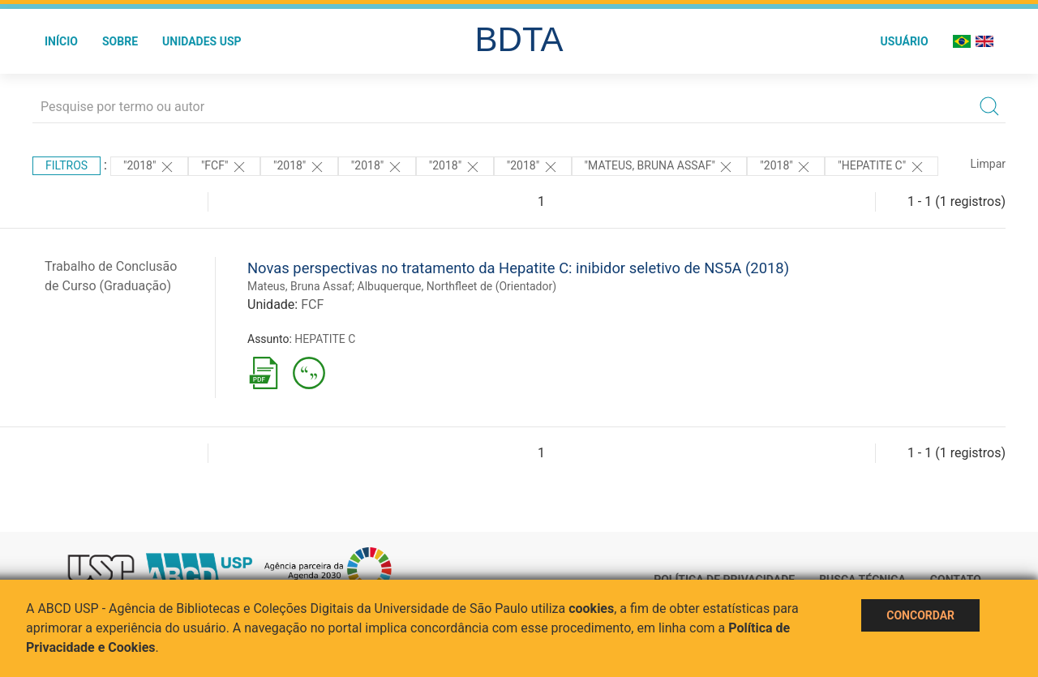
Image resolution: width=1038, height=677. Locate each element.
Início (61, 41)
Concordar (920, 615)
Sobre (120, 41)
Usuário (905, 41)
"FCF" (224, 167)
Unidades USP (202, 41)
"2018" (149, 167)
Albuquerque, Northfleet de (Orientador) (457, 286)
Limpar (988, 163)
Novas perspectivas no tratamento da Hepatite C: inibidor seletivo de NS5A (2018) (518, 267)
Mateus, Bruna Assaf (299, 286)
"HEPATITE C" (881, 167)
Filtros (66, 165)
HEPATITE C (324, 338)
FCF (312, 304)
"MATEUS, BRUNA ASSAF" (660, 167)
